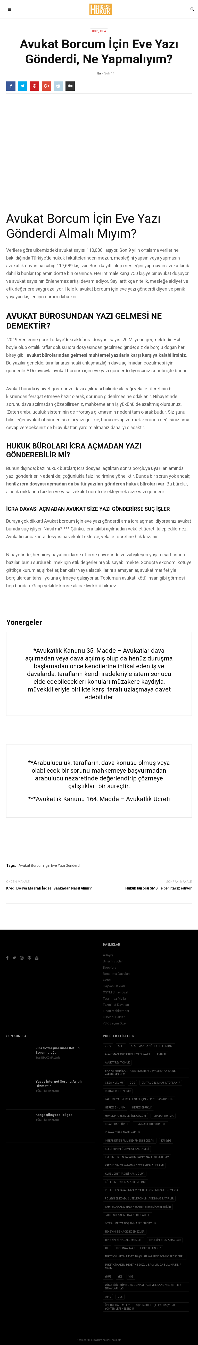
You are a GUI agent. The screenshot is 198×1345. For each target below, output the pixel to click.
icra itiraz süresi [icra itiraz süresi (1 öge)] (116, 1124)
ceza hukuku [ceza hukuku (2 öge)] (114, 1082)
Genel (107, 980)
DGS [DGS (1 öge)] (132, 1082)
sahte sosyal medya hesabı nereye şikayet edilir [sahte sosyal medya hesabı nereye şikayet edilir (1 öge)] (138, 1206)
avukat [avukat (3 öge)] (161, 1054)
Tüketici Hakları (114, 1017)
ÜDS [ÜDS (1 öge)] (120, 1296)
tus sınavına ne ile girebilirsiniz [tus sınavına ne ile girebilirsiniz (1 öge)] (138, 1248)
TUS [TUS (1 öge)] (107, 1248)
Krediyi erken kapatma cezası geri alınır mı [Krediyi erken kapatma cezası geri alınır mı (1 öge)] (134, 1165)
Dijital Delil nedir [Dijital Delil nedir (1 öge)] (117, 1091)
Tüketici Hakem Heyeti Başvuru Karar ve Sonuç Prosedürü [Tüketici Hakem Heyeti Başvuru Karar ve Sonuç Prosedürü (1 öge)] (144, 1256)
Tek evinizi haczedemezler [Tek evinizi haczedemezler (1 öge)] (123, 1239)
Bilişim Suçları (113, 961)
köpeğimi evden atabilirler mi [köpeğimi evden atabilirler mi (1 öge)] (125, 1182)
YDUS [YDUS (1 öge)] (108, 1276)
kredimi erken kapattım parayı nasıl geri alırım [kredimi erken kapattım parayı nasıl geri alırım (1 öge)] (137, 1157)
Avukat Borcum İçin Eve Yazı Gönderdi (49, 865)
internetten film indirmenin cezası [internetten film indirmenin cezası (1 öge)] (129, 1140)
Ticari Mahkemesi (116, 1011)
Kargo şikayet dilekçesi (54, 1115)
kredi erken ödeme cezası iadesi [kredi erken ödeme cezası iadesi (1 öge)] (127, 1149)
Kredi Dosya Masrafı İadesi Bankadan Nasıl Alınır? (49, 888)
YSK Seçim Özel (114, 1023)
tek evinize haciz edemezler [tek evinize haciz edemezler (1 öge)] (124, 1231)
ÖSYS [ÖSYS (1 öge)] (108, 1296)
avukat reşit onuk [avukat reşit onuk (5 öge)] (117, 1062)
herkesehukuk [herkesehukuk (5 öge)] (142, 1107)
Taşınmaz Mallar (115, 998)
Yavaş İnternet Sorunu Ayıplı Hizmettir (59, 1084)
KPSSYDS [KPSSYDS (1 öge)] (166, 1140)
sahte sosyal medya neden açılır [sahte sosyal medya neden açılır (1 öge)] (127, 1215)
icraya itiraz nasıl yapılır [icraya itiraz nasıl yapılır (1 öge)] (122, 1132)
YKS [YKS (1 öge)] (120, 1276)
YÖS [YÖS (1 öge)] (131, 1276)
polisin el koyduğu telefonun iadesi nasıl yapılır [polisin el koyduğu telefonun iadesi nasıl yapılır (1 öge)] (139, 1198)
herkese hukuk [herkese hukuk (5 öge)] (115, 1107)
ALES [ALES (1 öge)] (121, 1046)
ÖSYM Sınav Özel (115, 992)
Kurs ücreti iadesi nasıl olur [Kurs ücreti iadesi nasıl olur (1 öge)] (124, 1173)
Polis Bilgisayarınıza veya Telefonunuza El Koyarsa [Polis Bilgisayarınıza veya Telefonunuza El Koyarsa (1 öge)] (141, 1190)
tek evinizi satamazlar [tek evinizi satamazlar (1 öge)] (164, 1239)
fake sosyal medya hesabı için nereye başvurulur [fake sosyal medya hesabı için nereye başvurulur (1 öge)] (139, 1099)
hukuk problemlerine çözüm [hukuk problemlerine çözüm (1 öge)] (125, 1115)
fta (99, 73)
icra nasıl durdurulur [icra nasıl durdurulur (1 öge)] (150, 1124)
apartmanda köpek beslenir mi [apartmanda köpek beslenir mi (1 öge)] (152, 1046)
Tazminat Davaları (116, 1005)
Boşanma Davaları (116, 974)
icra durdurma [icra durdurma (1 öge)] (163, 1115)
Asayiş (108, 955)
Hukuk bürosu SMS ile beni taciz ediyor (158, 888)
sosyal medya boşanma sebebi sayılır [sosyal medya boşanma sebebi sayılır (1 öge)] (130, 1223)
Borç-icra (99, 31)
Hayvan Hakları (114, 986)
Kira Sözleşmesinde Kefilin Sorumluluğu (58, 1050)
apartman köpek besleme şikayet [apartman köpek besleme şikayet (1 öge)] (127, 1054)
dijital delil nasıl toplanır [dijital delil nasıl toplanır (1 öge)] (161, 1082)
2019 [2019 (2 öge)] (108, 1046)
